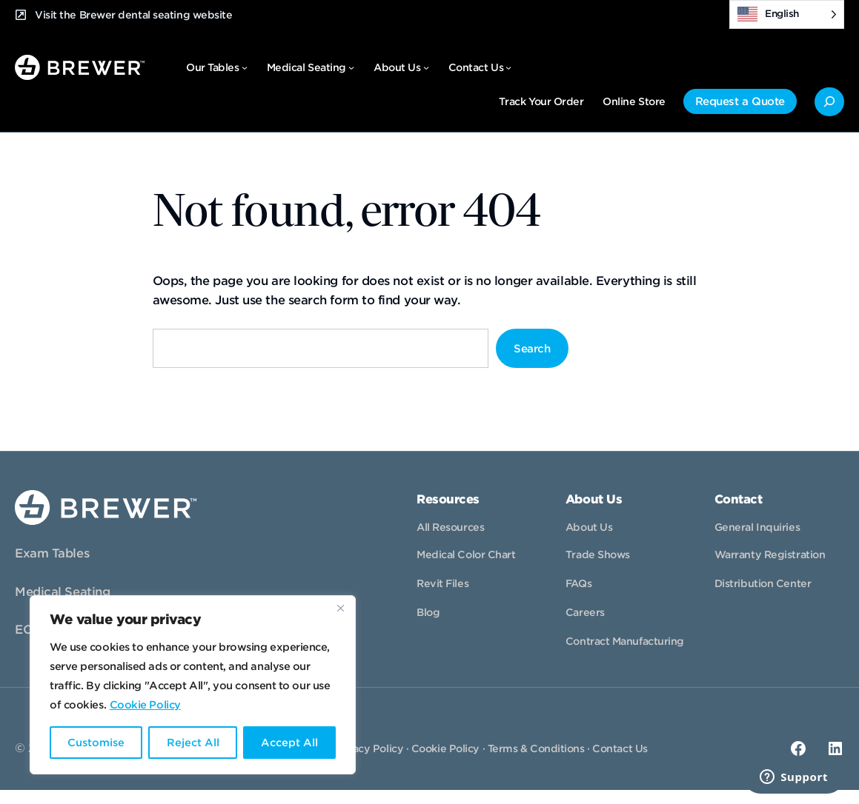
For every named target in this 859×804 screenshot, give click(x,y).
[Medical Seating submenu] (351, 67)
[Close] (340, 608)
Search (532, 348)
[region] (193, 684)
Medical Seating (62, 592)
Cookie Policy (145, 705)
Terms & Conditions (536, 748)
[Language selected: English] (786, 14)
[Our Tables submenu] (245, 67)
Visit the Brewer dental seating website (133, 15)
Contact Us (620, 748)
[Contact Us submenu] (508, 67)
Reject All (192, 742)
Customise (96, 742)
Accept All (289, 742)
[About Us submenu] (426, 67)
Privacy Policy (367, 748)
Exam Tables (52, 553)
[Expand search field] (829, 101)
